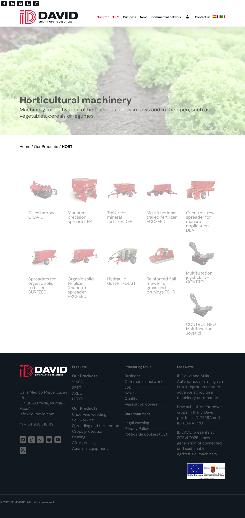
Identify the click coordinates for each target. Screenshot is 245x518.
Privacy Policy (137, 428)
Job (128, 387)
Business (129, 16)
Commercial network (166, 16)
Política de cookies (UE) (146, 434)
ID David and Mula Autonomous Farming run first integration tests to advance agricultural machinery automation (200, 386)
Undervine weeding (89, 414)
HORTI (77, 399)
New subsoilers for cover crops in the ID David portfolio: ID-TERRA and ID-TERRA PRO (199, 415)
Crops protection (87, 431)
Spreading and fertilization (95, 425)
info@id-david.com (37, 414)
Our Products (108, 16)
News (143, 16)
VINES (77, 382)
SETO (76, 387)
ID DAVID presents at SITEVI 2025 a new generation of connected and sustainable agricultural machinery (199, 443)
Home (25, 146)
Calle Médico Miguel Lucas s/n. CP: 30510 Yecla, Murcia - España (43, 400)
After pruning (84, 442)
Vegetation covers (141, 404)
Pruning (78, 437)
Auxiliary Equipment (90, 448)
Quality (131, 398)
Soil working (83, 420)
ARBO (77, 393)
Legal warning (137, 423)
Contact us (202, 16)
